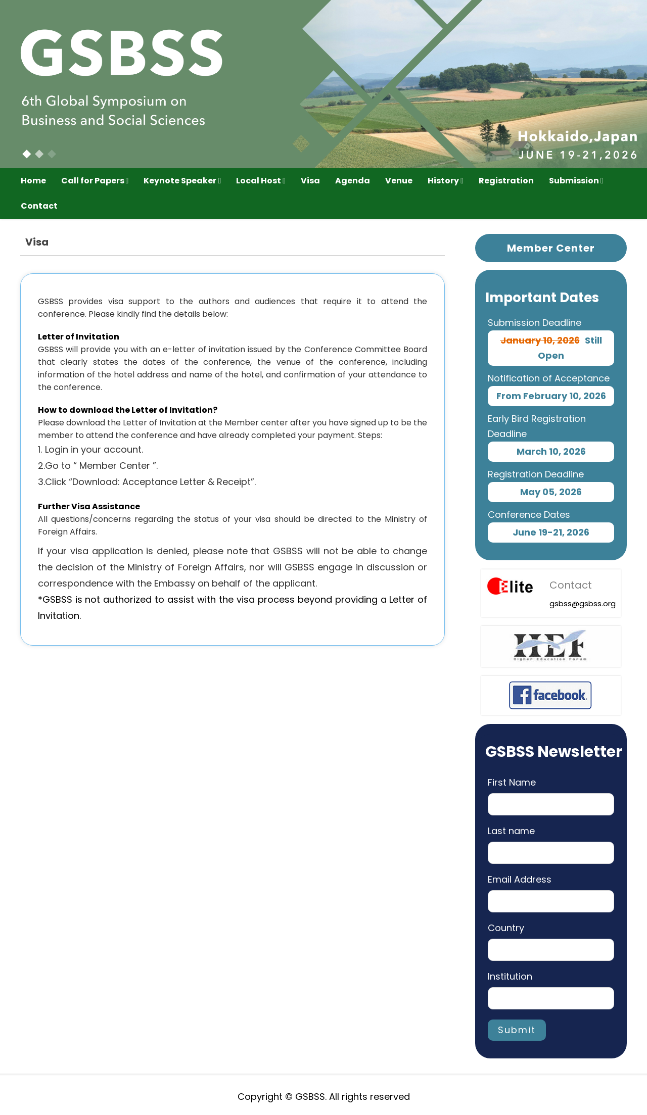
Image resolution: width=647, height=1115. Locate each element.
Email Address (519, 879)
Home (33, 180)
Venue (398, 180)
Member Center (551, 248)
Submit (517, 1030)
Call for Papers (95, 180)
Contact (39, 206)
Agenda (352, 180)
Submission (576, 180)
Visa (310, 180)
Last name (511, 831)
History (446, 180)
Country (506, 928)
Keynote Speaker (182, 180)
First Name (512, 782)
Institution (510, 976)
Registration (506, 180)
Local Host (261, 180)
